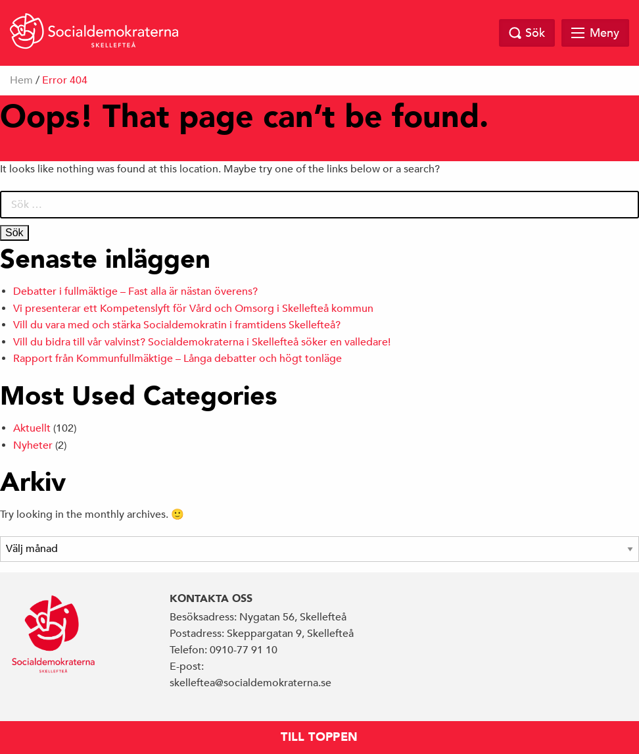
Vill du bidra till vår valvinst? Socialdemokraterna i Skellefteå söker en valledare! (203, 342)
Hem (21, 80)
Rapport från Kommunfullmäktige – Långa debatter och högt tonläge (177, 358)
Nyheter (33, 445)
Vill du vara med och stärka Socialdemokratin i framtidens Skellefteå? (177, 325)
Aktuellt (32, 428)
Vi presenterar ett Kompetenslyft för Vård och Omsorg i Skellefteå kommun (193, 308)
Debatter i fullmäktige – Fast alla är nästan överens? (135, 291)
